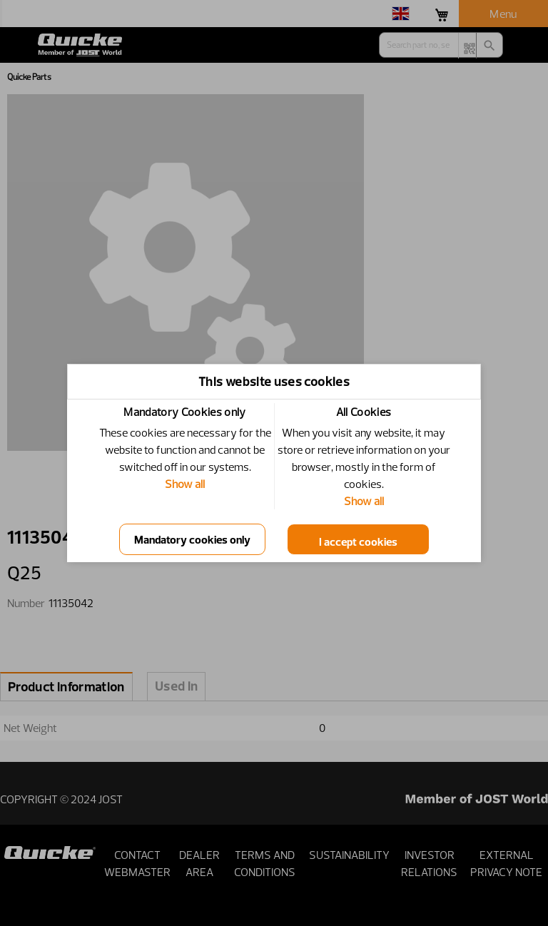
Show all (185, 484)
